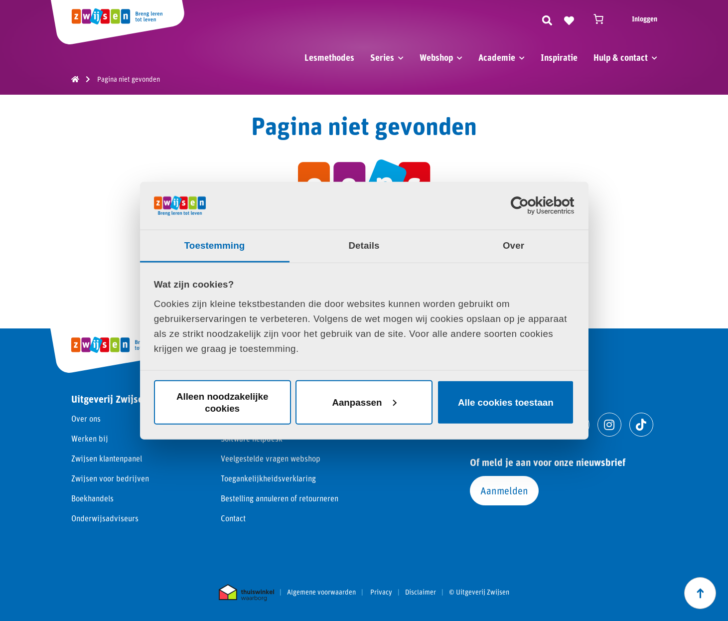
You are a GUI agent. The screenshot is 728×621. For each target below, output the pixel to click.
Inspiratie (559, 57)
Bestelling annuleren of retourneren (279, 498)
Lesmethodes (329, 57)
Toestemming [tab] (214, 245)
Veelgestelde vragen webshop (270, 458)
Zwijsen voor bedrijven (110, 478)
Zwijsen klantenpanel (106, 458)
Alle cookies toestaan (506, 402)
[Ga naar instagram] (609, 425)
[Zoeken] (547, 18)
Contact (233, 518)
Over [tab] (513, 245)
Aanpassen (364, 402)
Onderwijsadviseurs (105, 518)
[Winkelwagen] (603, 19)
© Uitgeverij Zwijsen (479, 592)
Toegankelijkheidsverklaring (268, 478)
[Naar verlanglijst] (569, 18)
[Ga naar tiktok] (641, 425)
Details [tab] (363, 245)
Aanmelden (504, 490)
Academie (496, 57)
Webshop (436, 57)
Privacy (381, 592)
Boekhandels (92, 498)
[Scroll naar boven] (700, 593)
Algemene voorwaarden (321, 592)
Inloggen (644, 18)
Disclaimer (420, 592)
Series (382, 57)
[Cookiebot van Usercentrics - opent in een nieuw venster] (530, 205)
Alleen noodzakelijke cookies (222, 402)
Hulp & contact (620, 57)
